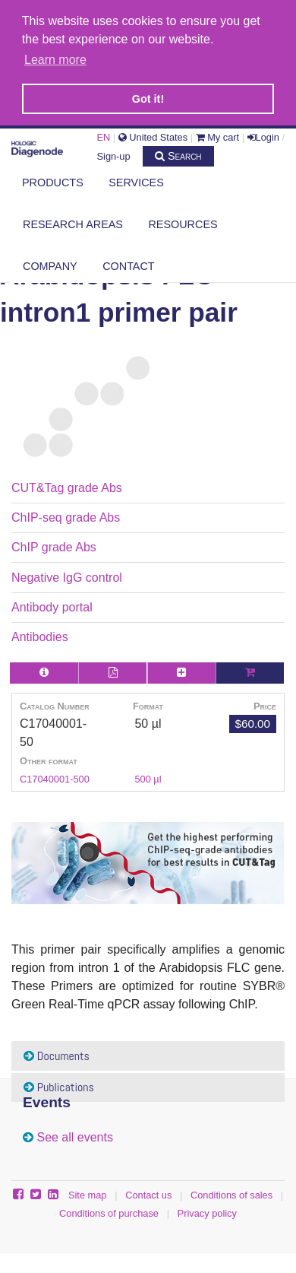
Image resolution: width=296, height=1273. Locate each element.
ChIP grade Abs (53, 544)
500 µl (147, 777)
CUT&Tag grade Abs (66, 484)
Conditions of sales (231, 1192)
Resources (182, 222)
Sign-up (114, 154)
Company (50, 264)
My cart (218, 135)
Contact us (148, 1192)
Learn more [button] (55, 59)
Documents (57, 1053)
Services (136, 180)
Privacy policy (207, 1211)
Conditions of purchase (109, 1211)
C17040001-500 (55, 777)
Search (178, 154)
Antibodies (39, 634)
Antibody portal (52, 604)
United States (152, 135)
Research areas (73, 222)
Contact (128, 264)
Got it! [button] (148, 99)
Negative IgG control (66, 574)
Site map (87, 1192)
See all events (74, 1134)
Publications (59, 1085)
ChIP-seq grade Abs (65, 515)
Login (263, 135)
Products (52, 180)
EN (104, 135)
